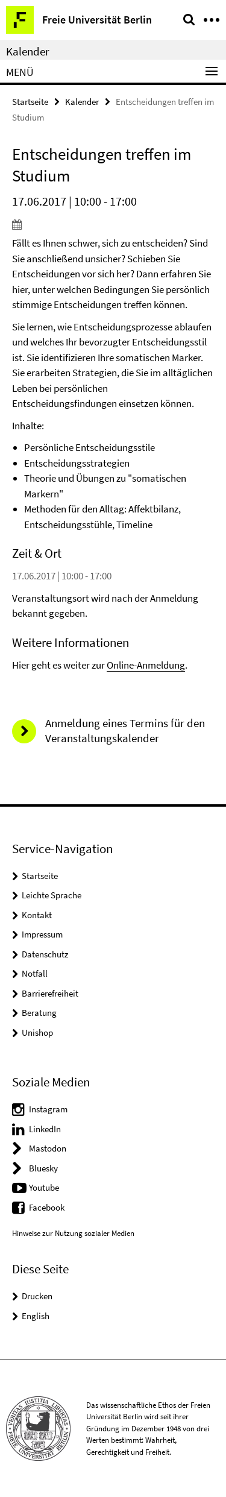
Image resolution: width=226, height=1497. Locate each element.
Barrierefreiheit (50, 993)
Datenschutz (45, 954)
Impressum (42, 934)
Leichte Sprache (51, 895)
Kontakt (37, 915)
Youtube (44, 1187)
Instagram (48, 1109)
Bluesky (43, 1168)
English (35, 1316)
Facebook (46, 1207)
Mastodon (47, 1148)
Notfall (35, 973)
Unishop (37, 1032)
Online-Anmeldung (146, 665)
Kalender (27, 51)
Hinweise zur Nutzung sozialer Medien (73, 1233)
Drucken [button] (37, 1296)
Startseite (30, 101)
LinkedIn (45, 1129)
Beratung (39, 1012)
